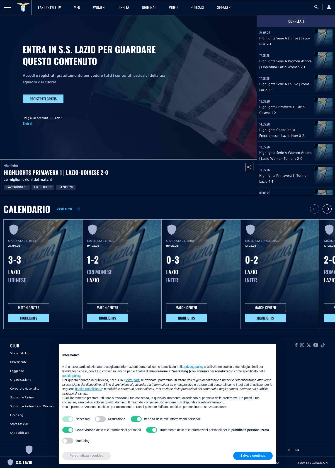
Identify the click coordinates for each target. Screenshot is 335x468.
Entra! (27, 123)
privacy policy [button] (194, 367)
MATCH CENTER (28, 307)
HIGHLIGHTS (28, 318)
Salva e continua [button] (252, 455)
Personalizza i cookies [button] (86, 455)
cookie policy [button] (71, 376)
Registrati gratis (43, 99)
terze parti (133, 380)
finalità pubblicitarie (88, 389)
